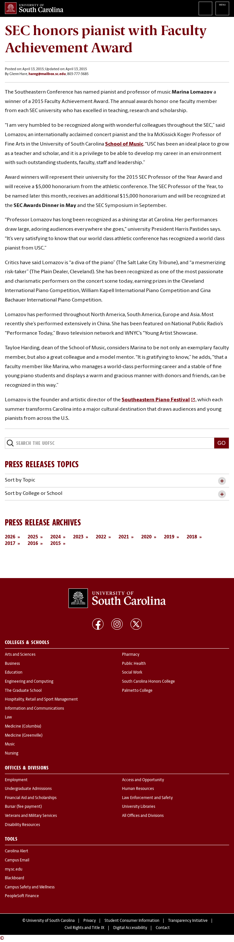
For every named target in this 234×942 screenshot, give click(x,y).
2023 (78, 537)
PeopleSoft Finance (22, 896)
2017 (10, 543)
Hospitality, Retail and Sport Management (41, 700)
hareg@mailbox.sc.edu (47, 74)
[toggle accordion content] (222, 481)
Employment (16, 780)
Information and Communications (34, 709)
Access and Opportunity (143, 780)
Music (10, 744)
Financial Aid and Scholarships (30, 798)
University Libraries (138, 807)
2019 (169, 537)
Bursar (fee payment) (23, 807)
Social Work (132, 673)
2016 (33, 543)
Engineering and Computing (29, 682)
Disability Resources (22, 825)
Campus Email (17, 860)
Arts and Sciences (20, 655)
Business (12, 664)
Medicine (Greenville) (24, 736)
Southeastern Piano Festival (156, 400)
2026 (10, 537)
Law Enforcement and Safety (147, 798)
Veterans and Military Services (31, 816)
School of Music (124, 144)
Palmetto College (137, 691)
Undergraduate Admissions (28, 789)
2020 (146, 537)
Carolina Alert (16, 851)
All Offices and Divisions (143, 816)
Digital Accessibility (130, 928)
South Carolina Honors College (148, 682)
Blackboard (14, 878)
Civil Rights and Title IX (85, 928)
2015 (55, 543)
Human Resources (138, 789)
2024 (55, 537)
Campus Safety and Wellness (30, 887)
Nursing (11, 753)
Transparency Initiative (188, 921)
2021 (123, 537)
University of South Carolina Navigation (222, 8)
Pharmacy (130, 655)
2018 (192, 537)
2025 (33, 537)
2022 (101, 537)
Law (8, 717)
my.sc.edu (13, 869)
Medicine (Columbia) (23, 727)
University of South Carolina (50, 921)
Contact (163, 928)
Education (13, 673)
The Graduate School (23, 691)
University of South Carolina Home (34, 8)
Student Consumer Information (132, 921)
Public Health (134, 664)
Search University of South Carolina (205, 8)
